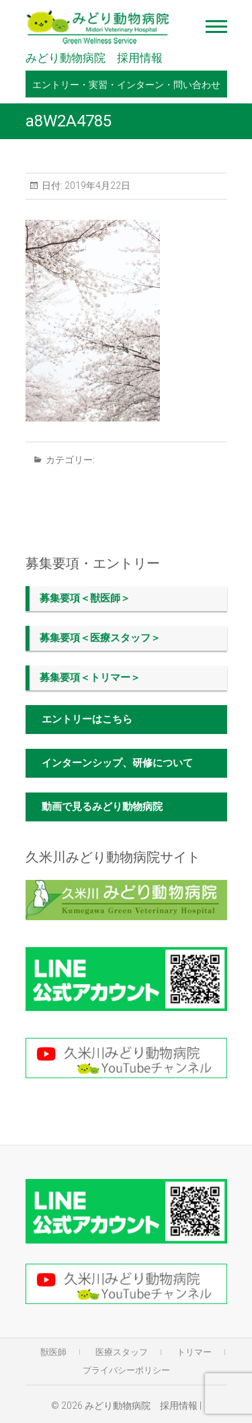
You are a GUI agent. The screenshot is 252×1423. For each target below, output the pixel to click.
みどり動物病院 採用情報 (94, 58)
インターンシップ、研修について (117, 763)
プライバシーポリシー (126, 1370)
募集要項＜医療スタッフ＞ (100, 638)
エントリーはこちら (87, 719)
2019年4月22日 (96, 185)
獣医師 (53, 1352)
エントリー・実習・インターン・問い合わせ (126, 84)
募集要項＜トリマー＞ (90, 678)
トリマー (194, 1352)
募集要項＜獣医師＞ (85, 598)
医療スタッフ (121, 1352)
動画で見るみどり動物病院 (102, 807)
